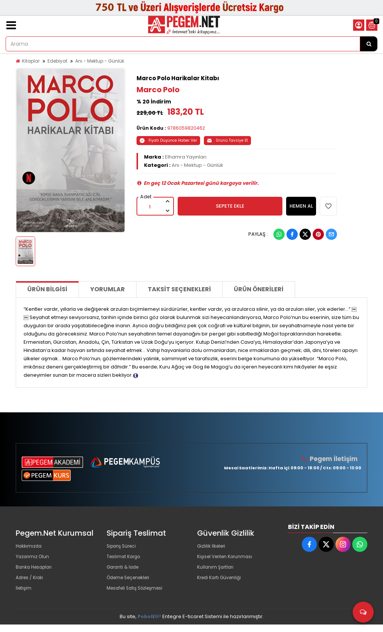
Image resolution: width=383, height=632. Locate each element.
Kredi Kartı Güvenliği (221, 582)
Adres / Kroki (31, 582)
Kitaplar (31, 61)
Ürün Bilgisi (47, 289)
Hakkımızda (30, 546)
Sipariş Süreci (123, 546)
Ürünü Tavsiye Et (227, 140)
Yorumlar (107, 289)
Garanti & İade (124, 570)
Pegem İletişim (334, 458)
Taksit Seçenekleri (179, 289)
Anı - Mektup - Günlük (99, 61)
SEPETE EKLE (230, 206)
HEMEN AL (301, 206)
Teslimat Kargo (125, 558)
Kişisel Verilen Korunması (227, 558)
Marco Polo (158, 89)
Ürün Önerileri (259, 289)
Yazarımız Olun (34, 558)
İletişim (24, 594)
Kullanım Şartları (216, 570)
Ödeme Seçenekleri (131, 582)
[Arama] (368, 43)
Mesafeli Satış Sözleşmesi (138, 594)
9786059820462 (186, 128)
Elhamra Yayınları (185, 156)
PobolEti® (149, 624)
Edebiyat (57, 61)
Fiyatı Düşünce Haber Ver (168, 140)
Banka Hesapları (36, 570)
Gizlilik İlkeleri (213, 546)
